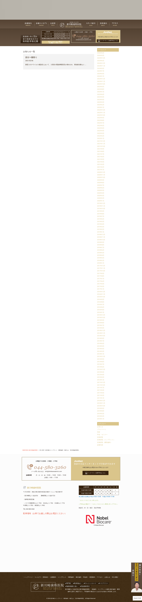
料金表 (85, 577)
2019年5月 (101, 221)
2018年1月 (101, 263)
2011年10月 (101, 385)
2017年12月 (101, 266)
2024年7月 (101, 71)
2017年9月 (101, 273)
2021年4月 (101, 162)
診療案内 (53, 577)
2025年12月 (101, 58)
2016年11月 (101, 294)
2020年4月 (101, 193)
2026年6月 (101, 53)
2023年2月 (101, 105)
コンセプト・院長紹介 (41, 577)
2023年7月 (101, 92)
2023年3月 (101, 102)
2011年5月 (101, 390)
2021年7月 (101, 154)
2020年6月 (101, 188)
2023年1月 (101, 107)
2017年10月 (101, 271)
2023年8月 (101, 89)
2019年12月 (101, 203)
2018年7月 (101, 247)
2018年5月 (101, 253)
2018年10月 (101, 240)
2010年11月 (101, 403)
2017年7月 (101, 279)
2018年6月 (101, 250)
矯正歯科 (78, 577)
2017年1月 (101, 289)
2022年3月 (101, 133)
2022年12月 (101, 110)
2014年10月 (101, 336)
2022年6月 (101, 125)
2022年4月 (101, 131)
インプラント (62, 577)
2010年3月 (101, 413)
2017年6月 (101, 281)
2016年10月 (101, 297)
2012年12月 (101, 369)
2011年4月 (101, 393)
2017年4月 (101, 284)
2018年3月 (101, 258)
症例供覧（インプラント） (106, 440)
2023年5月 (101, 97)
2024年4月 (101, 74)
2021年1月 (101, 170)
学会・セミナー (102, 434)
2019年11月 (101, 206)
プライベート (102, 429)
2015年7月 (101, 325)
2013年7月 (101, 364)
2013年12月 (101, 356)
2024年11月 (101, 66)
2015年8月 (101, 323)
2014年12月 (101, 330)
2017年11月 (101, 268)
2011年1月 (101, 398)
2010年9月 (101, 408)
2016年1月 (101, 312)
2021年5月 (101, 159)
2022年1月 (101, 138)
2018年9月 (101, 242)
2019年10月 (101, 208)
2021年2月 (101, 167)
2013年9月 (101, 359)
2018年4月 (101, 255)
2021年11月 (101, 144)
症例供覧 (100, 437)
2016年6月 (101, 307)
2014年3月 (101, 351)
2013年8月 (101, 362)
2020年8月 (101, 182)
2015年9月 (101, 320)
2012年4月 (101, 375)
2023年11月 (101, 81)
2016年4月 (101, 310)
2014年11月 (101, 333)
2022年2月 (101, 136)
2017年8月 (101, 276)
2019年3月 (101, 227)
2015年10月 (101, 317)
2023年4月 (101, 99)
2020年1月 (101, 201)
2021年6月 (101, 157)
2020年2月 (101, 198)
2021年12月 (101, 141)
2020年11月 (101, 175)
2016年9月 (101, 299)
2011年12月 (101, 382)
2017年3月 (101, 286)
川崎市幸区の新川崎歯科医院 (30, 450)
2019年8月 (101, 214)
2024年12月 (101, 63)
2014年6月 (101, 343)
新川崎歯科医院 (32, 488)
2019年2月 (101, 229)
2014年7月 (101, 341)
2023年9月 (101, 87)
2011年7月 (101, 388)
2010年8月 (101, 411)
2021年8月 (101, 151)
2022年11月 (101, 112)
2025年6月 (101, 61)
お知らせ (100, 427)
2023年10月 (101, 84)
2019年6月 (101, 219)
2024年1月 (101, 76)
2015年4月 (101, 328)
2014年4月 (101, 349)
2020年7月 (101, 185)
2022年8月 (101, 120)
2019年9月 (101, 211)
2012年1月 (101, 380)
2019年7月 (101, 216)
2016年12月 (101, 292)
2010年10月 (101, 406)
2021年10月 (101, 146)
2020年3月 (101, 195)
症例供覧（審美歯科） (105, 442)
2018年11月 (101, 237)
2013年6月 (101, 367)
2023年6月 (101, 94)
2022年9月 (101, 118)
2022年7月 (101, 123)
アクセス (100, 577)
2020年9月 (101, 180)
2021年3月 (101, 164)
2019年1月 (101, 232)
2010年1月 (101, 419)
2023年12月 (101, 79)
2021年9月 (101, 149)
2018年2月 (101, 260)
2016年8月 (101, 302)
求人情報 (115, 577)
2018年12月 (101, 234)
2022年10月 (101, 115)
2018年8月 (101, 245)
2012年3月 (101, 377)
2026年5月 (101, 55)
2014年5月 (101, 346)
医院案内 (92, 577)
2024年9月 (101, 68)
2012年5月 (101, 372)
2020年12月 (101, 172)
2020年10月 (101, 177)
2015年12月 (101, 315)
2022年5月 (101, 128)
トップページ (28, 577)
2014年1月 (101, 354)
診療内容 (100, 445)
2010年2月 (101, 416)
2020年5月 (101, 190)
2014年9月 (101, 338)
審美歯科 (71, 577)
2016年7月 (101, 304)
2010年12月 (101, 400)
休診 (98, 432)
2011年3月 (101, 395)
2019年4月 (101, 224)
